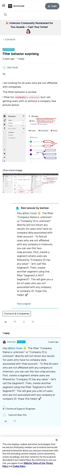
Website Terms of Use (34, 463)
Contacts (10, 39)
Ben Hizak (12, 67)
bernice (11, 341)
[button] (4, 6)
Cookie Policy (19, 466)
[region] (30, 454)
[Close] (56, 440)
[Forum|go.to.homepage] (16, 6)
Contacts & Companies (16, 313)
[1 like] (15, 415)
